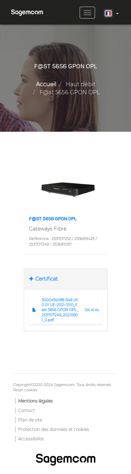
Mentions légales (35, 401)
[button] (65, 188)
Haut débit (80, 84)
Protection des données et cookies (53, 429)
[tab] (65, 279)
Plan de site (30, 420)
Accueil (46, 84)
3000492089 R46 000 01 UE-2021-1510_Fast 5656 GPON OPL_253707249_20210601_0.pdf (60, 310)
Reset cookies (25, 390)
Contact (26, 410)
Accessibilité (31, 438)
